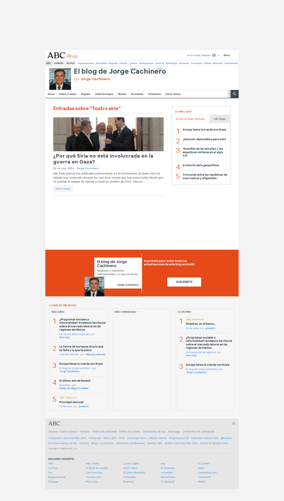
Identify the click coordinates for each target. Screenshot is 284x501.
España (85, 94)
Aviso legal (174, 431)
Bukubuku (65, 385)
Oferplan (53, 481)
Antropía (84, 443)
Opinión (58, 63)
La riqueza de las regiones (74, 334)
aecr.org (64, 337)
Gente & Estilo (159, 64)
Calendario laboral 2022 (205, 438)
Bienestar (218, 63)
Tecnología (196, 63)
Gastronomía (231, 63)
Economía (184, 63)
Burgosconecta (56, 477)
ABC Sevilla (92, 463)
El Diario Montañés (134, 472)
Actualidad (101, 63)
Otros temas (173, 94)
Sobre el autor (67, 94)
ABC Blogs (219, 119)
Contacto (85, 431)
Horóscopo (95, 438)
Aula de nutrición (69, 354)
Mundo (122, 94)
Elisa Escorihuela (95, 354)
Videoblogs (171, 63)
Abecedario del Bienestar (130, 443)
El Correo (203, 463)
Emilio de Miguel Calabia (73, 388)
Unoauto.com (93, 477)
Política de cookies (129, 431)
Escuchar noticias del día (62, 443)
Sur (50, 472)
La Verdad (166, 472)
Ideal (201, 468)
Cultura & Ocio (133, 64)
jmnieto (84, 406)
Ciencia (123, 63)
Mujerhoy (128, 481)
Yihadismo (154, 94)
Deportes (113, 63)
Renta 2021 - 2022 (114, 438)
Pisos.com (92, 481)
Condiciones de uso (154, 431)
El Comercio (168, 468)
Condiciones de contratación (198, 431)
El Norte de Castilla (97, 468)
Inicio (51, 94)
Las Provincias (94, 472)
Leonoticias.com (207, 472)
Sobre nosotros (68, 431)
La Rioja (53, 468)
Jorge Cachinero (88, 168)
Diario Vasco (130, 468)
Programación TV (179, 438)
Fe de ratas (65, 406)
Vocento (53, 431)
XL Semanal (168, 481)
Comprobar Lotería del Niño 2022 (67, 438)
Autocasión (204, 477)
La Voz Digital (131, 463)
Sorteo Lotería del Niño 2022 (181, 443)
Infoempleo (129, 477)
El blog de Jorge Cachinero (120, 71)
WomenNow (168, 477)
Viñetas (207, 63)
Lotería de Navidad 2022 (214, 443)
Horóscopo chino (137, 438)
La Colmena (107, 443)
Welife (201, 481)
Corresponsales (86, 63)
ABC (48, 63)
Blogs (71, 63)
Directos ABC (155, 443)
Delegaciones (147, 63)
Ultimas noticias (158, 438)
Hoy (163, 463)
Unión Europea (104, 94)
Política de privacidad (104, 431)
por (92, 79)
